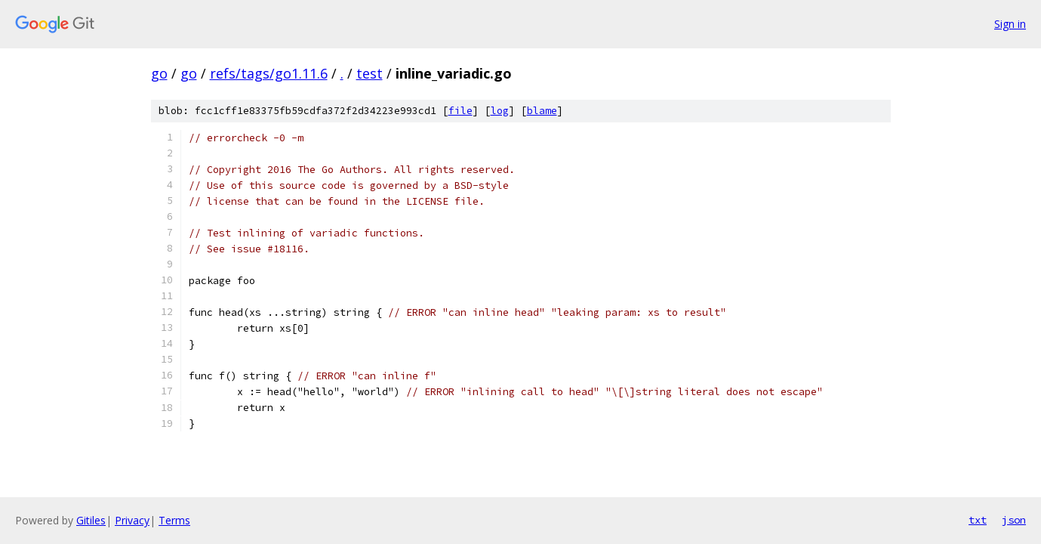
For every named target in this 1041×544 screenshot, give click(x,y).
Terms (174, 520)
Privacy (132, 520)
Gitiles (91, 520)
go (159, 73)
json (1014, 520)
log (500, 110)
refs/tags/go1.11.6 (269, 73)
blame (542, 110)
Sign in (1010, 24)
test (369, 73)
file (460, 110)
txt (978, 520)
